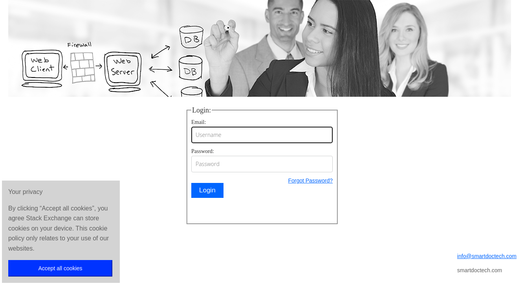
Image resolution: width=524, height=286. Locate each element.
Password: (202, 151)
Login (207, 190)
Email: (198, 122)
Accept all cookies (60, 268)
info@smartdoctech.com (487, 256)
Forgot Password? (310, 180)
